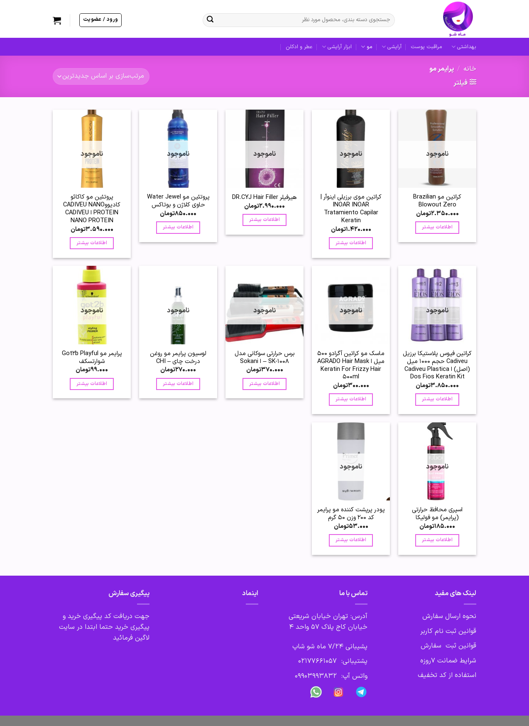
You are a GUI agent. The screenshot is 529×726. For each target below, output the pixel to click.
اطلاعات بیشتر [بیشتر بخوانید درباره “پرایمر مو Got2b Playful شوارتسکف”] (91, 384)
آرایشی (392, 47)
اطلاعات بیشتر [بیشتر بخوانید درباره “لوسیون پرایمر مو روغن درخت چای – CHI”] (178, 384)
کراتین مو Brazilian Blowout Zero (437, 201)
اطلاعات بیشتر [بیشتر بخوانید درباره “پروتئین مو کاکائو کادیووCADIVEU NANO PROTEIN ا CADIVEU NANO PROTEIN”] (91, 243)
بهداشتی (463, 47)
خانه (469, 69)
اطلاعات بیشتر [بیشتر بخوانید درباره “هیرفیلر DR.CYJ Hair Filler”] (264, 219)
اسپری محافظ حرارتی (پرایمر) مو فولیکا (437, 514)
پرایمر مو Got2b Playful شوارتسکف (92, 357)
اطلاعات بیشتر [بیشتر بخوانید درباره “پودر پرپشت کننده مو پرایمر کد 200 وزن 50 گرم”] (351, 540)
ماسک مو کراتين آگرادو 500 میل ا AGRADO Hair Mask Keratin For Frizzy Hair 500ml (351, 365)
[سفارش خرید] (101, 76)
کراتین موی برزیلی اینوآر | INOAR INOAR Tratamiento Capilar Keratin (351, 209)
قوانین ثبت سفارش (448, 646)
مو (366, 47)
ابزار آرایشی (337, 47)
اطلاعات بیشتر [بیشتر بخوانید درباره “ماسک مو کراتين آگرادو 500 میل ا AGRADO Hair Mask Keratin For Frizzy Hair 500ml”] (351, 399)
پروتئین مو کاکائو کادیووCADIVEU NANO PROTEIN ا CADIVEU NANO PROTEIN (91, 209)
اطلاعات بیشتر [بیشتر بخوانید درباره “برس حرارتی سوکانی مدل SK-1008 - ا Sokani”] (264, 384)
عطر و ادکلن (299, 47)
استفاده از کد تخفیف (447, 675)
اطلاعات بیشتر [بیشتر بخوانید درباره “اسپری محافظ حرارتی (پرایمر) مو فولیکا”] (437, 540)
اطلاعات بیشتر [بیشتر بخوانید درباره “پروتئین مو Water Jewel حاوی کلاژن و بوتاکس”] (178, 227)
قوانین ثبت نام (455, 631)
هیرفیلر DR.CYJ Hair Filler (264, 197)
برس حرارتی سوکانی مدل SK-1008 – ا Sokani (265, 357)
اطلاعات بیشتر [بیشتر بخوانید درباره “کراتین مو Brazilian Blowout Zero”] (437, 227)
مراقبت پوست (426, 47)
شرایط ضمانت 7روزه (448, 661)
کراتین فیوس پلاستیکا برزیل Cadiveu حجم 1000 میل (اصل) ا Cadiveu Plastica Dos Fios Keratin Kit (437, 365)
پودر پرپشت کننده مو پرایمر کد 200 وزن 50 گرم (351, 514)
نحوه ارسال (459, 616)
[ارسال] (210, 20)
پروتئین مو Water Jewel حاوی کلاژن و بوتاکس (178, 201)
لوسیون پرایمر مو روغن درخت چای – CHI (178, 357)
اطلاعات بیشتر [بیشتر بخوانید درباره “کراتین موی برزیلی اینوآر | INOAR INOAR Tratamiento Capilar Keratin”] (351, 243)
